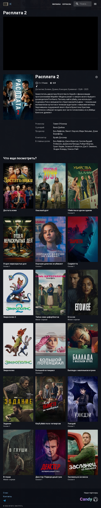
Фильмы (56, 4)
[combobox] (83, 3)
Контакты (7, 496)
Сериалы (66, 4)
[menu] (95, 4)
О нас (5, 493)
